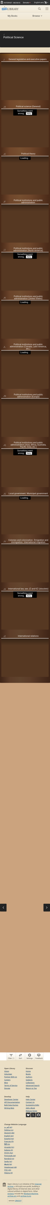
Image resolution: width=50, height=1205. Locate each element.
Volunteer (8, 1074)
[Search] (39, 8)
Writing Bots (9, 1108)
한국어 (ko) (8, 1153)
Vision (6, 1071)
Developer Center (11, 1099)
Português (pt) (10, 1155)
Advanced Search (33, 1085)
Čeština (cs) (8, 1130)
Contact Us (30, 1102)
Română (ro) (9, 1158)
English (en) (9, 1136)
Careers (7, 1080)
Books (28, 1074)
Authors (29, 1077)
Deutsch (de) (9, 1133)
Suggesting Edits (32, 1105)
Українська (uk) (10, 1167)
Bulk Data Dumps (11, 1105)
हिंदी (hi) (7, 1144)
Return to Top (31, 1088)
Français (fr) (9, 1141)
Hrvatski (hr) (9, 1147)
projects (10, 1193)
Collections (30, 1082)
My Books (12, 15)
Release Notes (31, 1111)
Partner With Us (10, 1077)
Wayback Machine (31, 1193)
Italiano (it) (8, 1150)
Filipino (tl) (8, 1173)
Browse (38, 15)
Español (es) (9, 1138)
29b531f (18, 1200)
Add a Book (30, 1108)
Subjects (29, 1080)
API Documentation (12, 1102)
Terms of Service (10, 1085)
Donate (26, 2)
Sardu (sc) (8, 1161)
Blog (6, 1082)
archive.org (11, 1196)
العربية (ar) (8, 1127)
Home (28, 1071)
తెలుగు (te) (8, 1164)
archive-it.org (26, 1196)
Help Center (30, 1099)
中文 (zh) (7, 1170)
